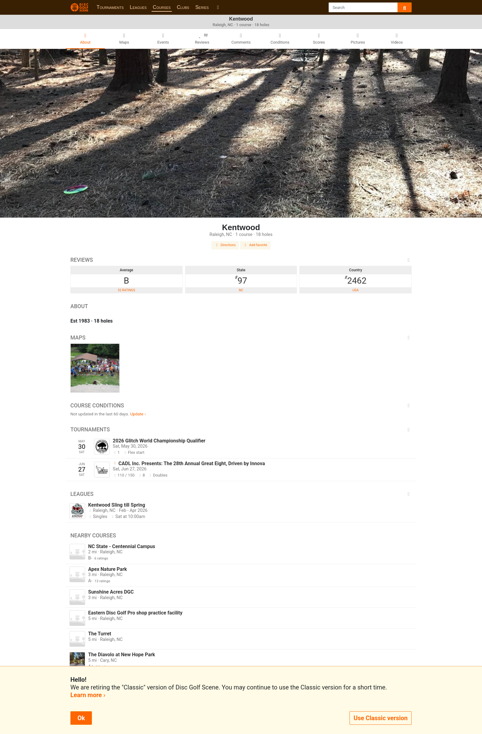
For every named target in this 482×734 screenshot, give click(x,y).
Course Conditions (241, 405)
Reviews (241, 260)
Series (202, 7)
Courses (162, 7)
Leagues (138, 7)
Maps (241, 338)
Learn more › (87, 695)
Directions (225, 245)
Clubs (183, 7)
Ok (81, 718)
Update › (138, 413)
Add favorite (255, 245)
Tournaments (110, 7)
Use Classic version (381, 718)
